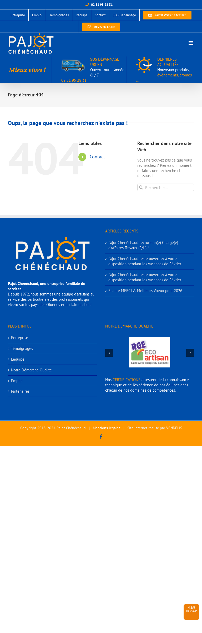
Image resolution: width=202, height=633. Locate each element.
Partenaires (20, 391)
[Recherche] (141, 187)
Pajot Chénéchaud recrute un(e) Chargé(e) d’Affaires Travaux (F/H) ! (143, 245)
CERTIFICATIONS (126, 379)
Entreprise (19, 337)
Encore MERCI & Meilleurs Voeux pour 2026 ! (146, 290)
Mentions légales (106, 428)
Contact (97, 157)
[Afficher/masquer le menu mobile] (191, 43)
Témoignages (22, 348)
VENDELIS (174, 428)
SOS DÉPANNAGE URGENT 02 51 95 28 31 (92, 70)
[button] (109, 353)
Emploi (17, 380)
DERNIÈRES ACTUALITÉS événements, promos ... (164, 70)
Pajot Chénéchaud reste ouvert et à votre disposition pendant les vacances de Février (144, 261)
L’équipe (17, 359)
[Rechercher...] (165, 187)
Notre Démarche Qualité (31, 369)
